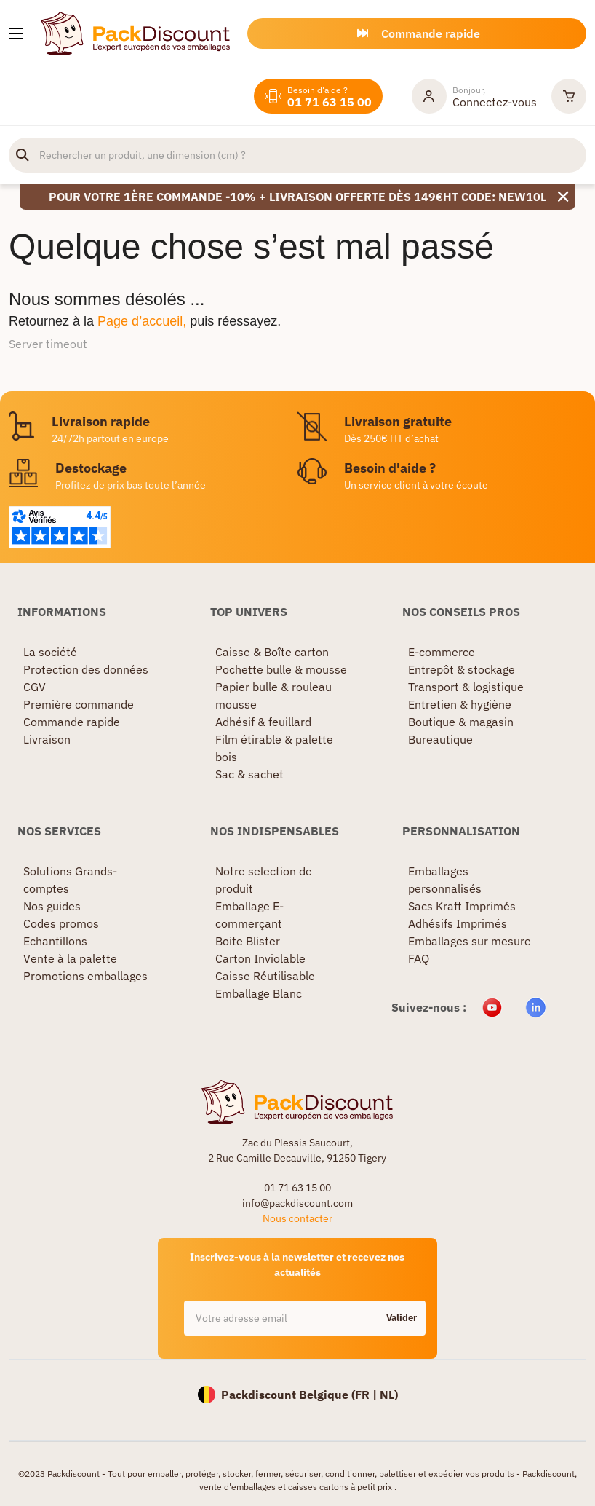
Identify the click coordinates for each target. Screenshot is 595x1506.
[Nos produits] (16, 33)
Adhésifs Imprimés (457, 923)
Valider (401, 1318)
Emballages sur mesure (469, 941)
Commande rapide (71, 721)
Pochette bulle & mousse (281, 669)
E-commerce (441, 651)
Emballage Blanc (258, 993)
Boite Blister (247, 941)
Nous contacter (297, 1218)
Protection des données (85, 669)
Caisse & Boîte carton (272, 651)
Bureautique (440, 739)
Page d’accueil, (141, 321)
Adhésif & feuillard (263, 721)
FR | (367, 1394)
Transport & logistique (466, 686)
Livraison (47, 739)
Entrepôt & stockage (461, 669)
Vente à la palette (70, 958)
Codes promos (61, 923)
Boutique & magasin (461, 721)
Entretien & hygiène (459, 704)
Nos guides (52, 906)
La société (50, 651)
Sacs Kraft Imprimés (462, 906)
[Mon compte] (474, 96)
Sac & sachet (249, 774)
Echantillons (55, 941)
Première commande (78, 704)
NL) (389, 1394)
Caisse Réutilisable (265, 976)
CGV (34, 686)
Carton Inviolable (260, 958)
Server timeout (48, 343)
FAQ (418, 958)
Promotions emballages (85, 976)
